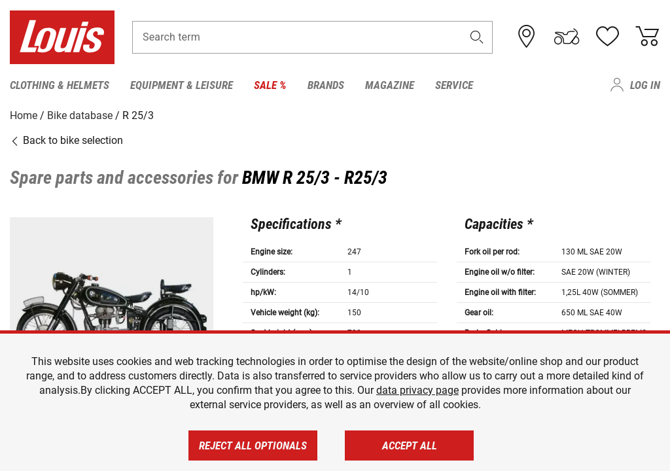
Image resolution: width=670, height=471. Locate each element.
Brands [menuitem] (326, 85)
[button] (477, 37)
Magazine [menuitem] (389, 85)
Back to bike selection (66, 140)
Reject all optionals (253, 445)
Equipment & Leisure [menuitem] (181, 85)
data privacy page (417, 390)
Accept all (409, 445)
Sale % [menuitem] (270, 85)
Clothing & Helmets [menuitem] (59, 85)
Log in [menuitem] (645, 85)
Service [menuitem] (454, 85)
